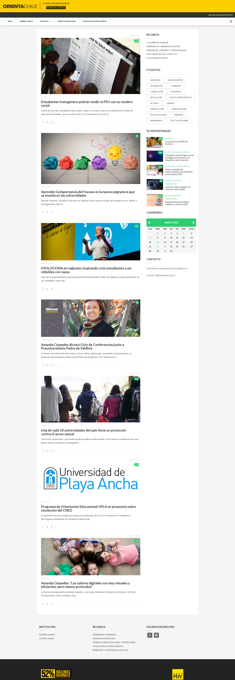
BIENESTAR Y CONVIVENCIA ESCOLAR (110, 650)
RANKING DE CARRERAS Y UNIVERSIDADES (166, 50)
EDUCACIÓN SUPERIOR (180, 97)
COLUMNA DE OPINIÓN (157, 42)
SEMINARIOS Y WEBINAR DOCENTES (163, 46)
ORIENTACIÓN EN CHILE (67, 21)
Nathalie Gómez (47, 263)
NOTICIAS (169, 138)
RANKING (178, 115)
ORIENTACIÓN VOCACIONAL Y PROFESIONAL (114, 642)
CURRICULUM (156, 91)
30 (165, 251)
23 (165, 246)
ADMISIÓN (155, 80)
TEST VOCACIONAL (179, 120)
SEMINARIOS (156, 120)
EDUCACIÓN (156, 97)
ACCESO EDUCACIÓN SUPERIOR (95, 21)
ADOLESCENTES (175, 80)
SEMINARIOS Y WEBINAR (104, 634)
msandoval (45, 97)
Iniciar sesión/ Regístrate (221, 15)
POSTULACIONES (158, 115)
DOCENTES (176, 91)
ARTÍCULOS (45, 21)
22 (158, 246)
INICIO (10, 21)
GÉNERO (171, 103)
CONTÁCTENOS (46, 638)
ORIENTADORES (179, 109)
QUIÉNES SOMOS (26, 21)
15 (158, 242)
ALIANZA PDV (156, 86)
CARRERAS (176, 86)
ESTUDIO (154, 103)
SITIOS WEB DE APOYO (157, 58)
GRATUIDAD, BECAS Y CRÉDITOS (162, 54)
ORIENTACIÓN (157, 109)
